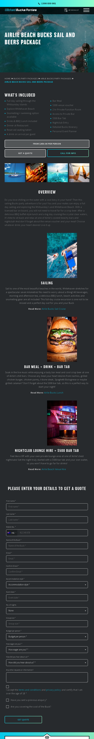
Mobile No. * (11, 527)
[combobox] (11, 533)
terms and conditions (30, 689)
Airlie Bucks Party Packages (56, 78)
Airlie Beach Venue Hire (54, 469)
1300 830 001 (47, 3)
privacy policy (53, 689)
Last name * (11, 514)
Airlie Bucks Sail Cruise (54, 308)
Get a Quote (25, 153)
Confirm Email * (12, 566)
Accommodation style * (15, 579)
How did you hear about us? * (17, 657)
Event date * (11, 592)
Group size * (11, 618)
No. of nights (11, 605)
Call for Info (68, 153)
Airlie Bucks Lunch (53, 392)
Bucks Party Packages (26, 78)
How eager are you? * (14, 644)
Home (8, 78)
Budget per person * (14, 631)
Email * (9, 553)
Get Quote (23, 719)
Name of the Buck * (13, 540)
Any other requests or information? (19, 670)
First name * (11, 501)
